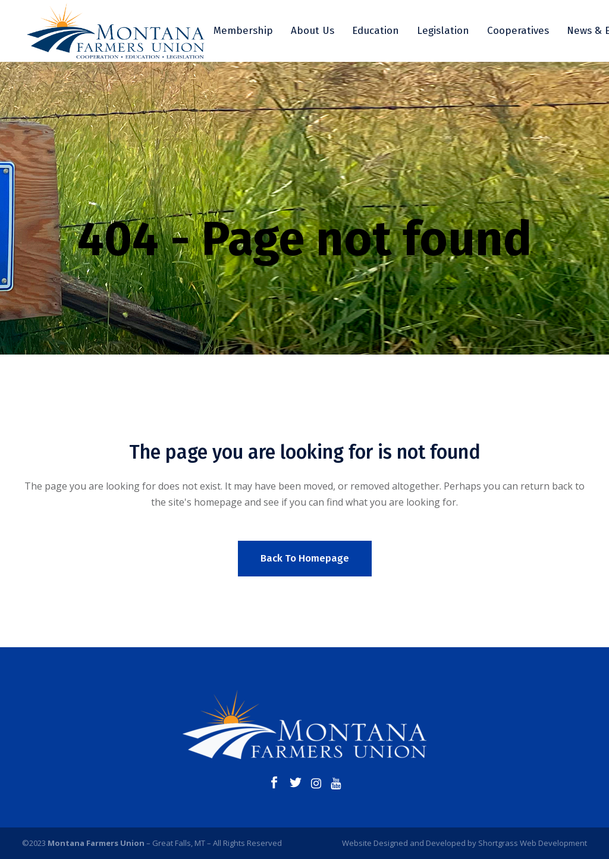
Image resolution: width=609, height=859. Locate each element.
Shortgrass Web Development (532, 843)
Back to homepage (304, 558)
